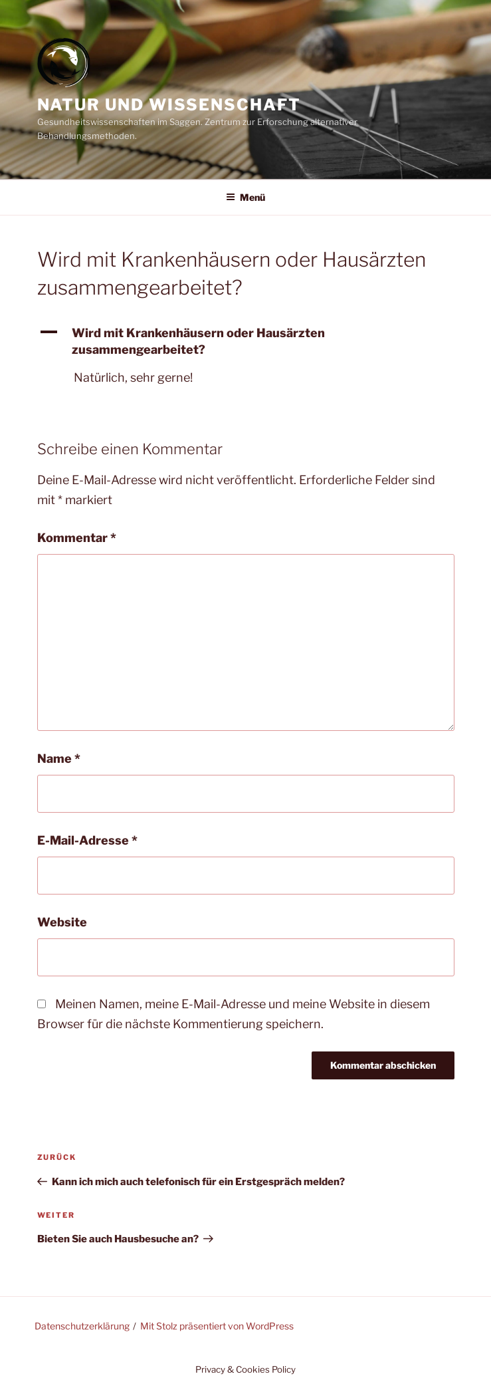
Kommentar (76, 538)
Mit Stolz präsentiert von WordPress (217, 1325)
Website (62, 922)
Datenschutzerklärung (82, 1325)
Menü (245, 197)
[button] (245, 341)
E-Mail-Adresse (87, 840)
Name (58, 758)
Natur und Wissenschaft (169, 104)
